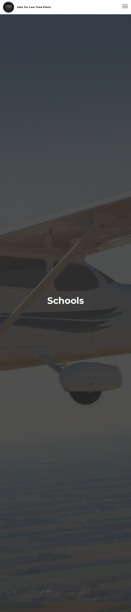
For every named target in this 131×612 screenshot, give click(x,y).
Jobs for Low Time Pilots (34, 7)
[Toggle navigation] (125, 6)
